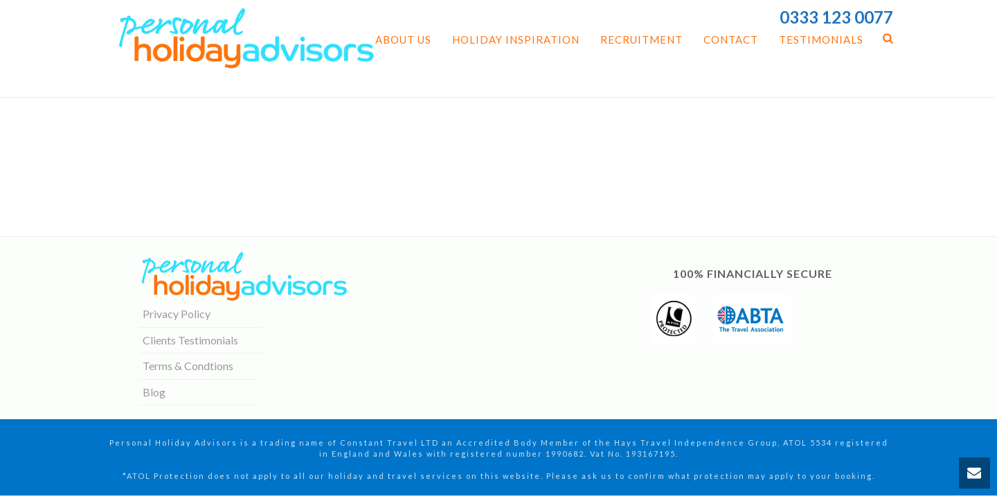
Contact (730, 39)
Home (752, 84)
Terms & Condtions (188, 365)
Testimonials (821, 39)
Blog (154, 392)
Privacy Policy (176, 313)
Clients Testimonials (190, 340)
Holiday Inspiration (516, 39)
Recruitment (641, 39)
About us (403, 39)
